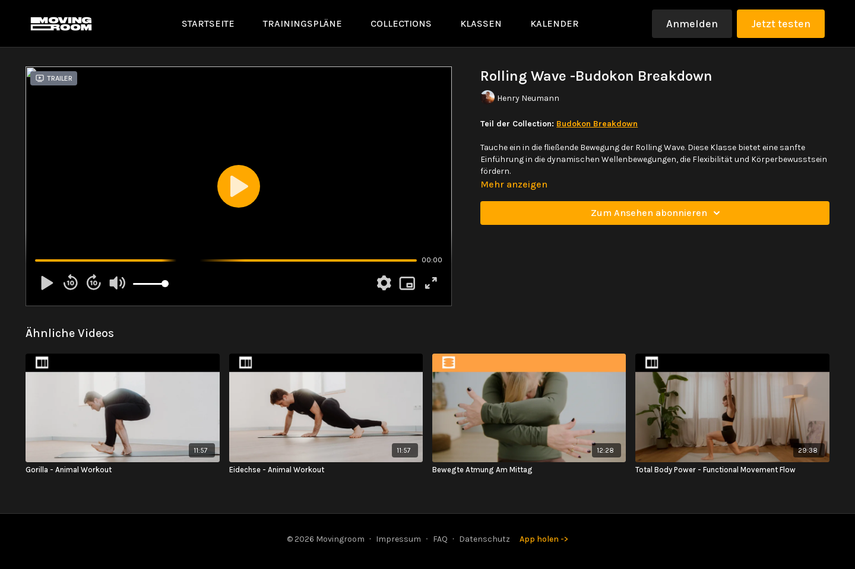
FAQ (440, 539)
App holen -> (544, 539)
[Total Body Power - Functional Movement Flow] (732, 470)
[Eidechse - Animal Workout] (326, 470)
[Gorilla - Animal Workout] (122, 470)
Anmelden (692, 23)
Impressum (398, 539)
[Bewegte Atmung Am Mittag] (529, 470)
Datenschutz (484, 539)
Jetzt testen (780, 23)
